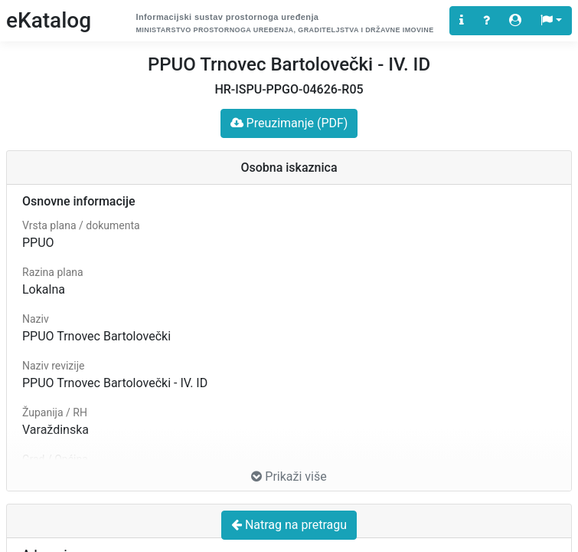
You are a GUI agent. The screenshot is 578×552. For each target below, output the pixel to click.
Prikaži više (288, 476)
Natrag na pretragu (289, 525)
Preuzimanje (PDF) (289, 123)
